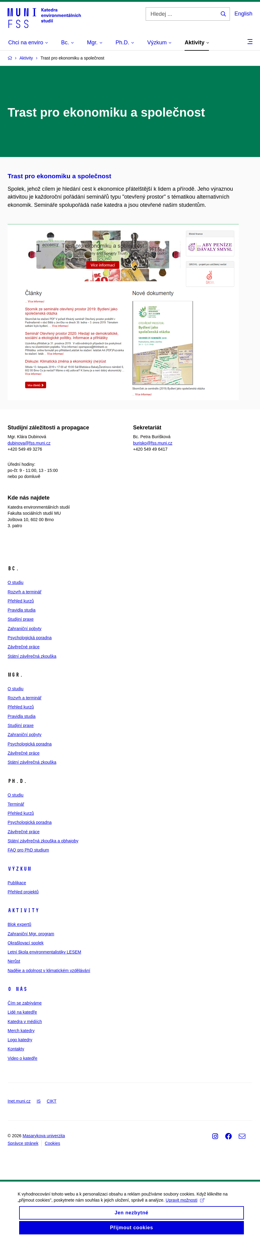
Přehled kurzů (21, 601)
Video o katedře (22, 1058)
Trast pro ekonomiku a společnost (59, 175)
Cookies (52, 1143)
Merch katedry (21, 1030)
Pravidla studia (22, 610)
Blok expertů (19, 924)
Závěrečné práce (24, 646)
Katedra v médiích (25, 1021)
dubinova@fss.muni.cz (29, 443)
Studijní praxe (21, 619)
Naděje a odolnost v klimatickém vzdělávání (49, 970)
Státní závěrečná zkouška (32, 656)
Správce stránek (23, 1143)
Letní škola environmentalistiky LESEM (44, 952)
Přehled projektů (23, 891)
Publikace (17, 882)
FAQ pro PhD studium (28, 850)
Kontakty (16, 1048)
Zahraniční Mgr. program (31, 933)
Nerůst (14, 961)
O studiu (15, 582)
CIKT (52, 1101)
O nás (17, 989)
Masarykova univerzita (44, 1135)
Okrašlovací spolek (25, 942)
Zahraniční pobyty (24, 628)
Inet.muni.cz (19, 1101)
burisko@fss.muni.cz (152, 443)
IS (38, 1101)
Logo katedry (20, 1039)
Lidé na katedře (22, 1012)
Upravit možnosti (185, 1206)
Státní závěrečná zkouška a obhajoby (43, 840)
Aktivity (23, 910)
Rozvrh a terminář (24, 591)
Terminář (16, 804)
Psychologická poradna (30, 637)
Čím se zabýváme (25, 1003)
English (243, 14)
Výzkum (19, 868)
